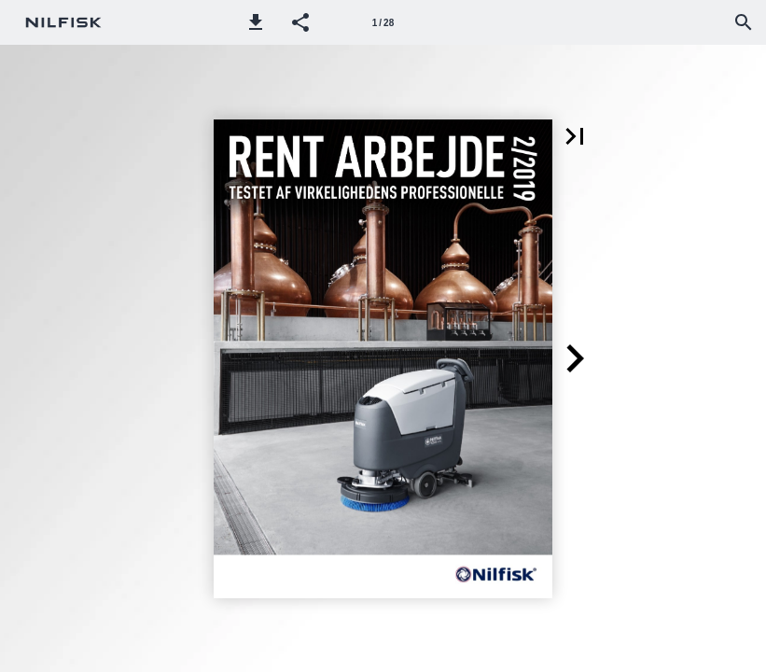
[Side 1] (383, 22)
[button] (255, 22)
